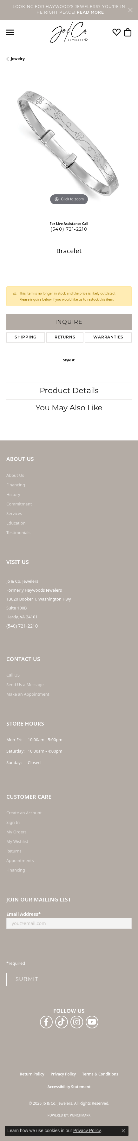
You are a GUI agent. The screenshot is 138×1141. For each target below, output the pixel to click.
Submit (27, 979)
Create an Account (24, 813)
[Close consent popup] (123, 1131)
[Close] (130, 10)
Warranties (108, 337)
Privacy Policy (63, 1074)
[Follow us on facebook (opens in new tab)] (46, 1022)
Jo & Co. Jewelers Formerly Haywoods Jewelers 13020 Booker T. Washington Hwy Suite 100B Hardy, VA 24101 (38, 599)
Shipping (25, 337)
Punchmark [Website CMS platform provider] (80, 1115)
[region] (69, 144)
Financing (15, 485)
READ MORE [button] (90, 13)
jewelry (18, 58)
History (13, 494)
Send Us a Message (24, 684)
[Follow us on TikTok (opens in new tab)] (61, 1022)
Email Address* (23, 914)
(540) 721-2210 (69, 229)
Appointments (20, 860)
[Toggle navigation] (10, 32)
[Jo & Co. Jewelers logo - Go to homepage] (69, 32)
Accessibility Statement (68, 1086)
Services (14, 513)
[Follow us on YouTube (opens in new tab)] (92, 1022)
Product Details (69, 390)
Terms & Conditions (100, 1074)
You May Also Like (69, 407)
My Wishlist (17, 841)
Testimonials (18, 532)
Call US (13, 675)
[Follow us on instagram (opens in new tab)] (76, 1022)
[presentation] (54, 946)
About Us (15, 475)
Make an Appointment (27, 694)
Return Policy (32, 1074)
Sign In (13, 822)
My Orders (16, 832)
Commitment (19, 504)
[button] (117, 32)
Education (16, 523)
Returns (65, 337)
